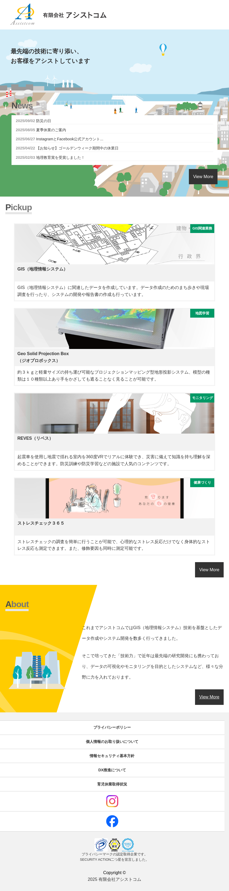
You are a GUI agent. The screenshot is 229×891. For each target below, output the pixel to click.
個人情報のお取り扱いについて (112, 741)
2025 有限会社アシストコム (114, 879)
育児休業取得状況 (112, 784)
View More (203, 176)
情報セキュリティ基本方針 (112, 756)
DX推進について (112, 770)
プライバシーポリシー (112, 727)
